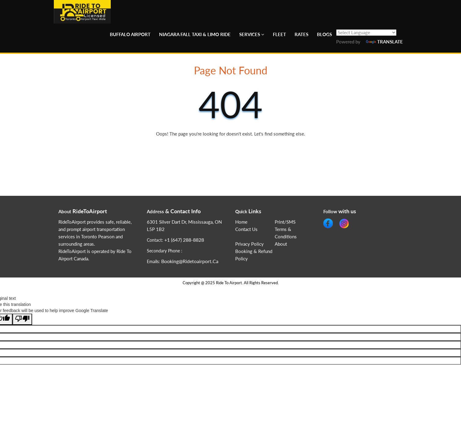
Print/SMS (285, 222)
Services (249, 34)
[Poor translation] (22, 319)
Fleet (279, 34)
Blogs (324, 34)
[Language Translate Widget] (366, 32)
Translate (384, 41)
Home (241, 222)
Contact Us (246, 229)
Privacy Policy (249, 244)
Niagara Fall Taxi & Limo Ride (195, 34)
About (281, 244)
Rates (301, 34)
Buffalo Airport (130, 34)
